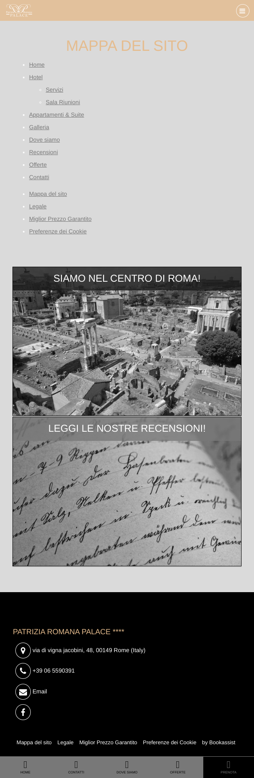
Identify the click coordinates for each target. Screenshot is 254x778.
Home (36, 64)
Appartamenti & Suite (56, 114)
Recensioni (43, 152)
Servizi (54, 89)
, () (80, 650)
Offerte (38, 164)
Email (31, 692)
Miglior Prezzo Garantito (60, 218)
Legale (38, 206)
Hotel (36, 77)
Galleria (39, 127)
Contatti (39, 177)
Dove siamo (44, 139)
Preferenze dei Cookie (58, 231)
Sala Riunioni (63, 102)
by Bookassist (218, 742)
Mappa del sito (48, 193)
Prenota (229, 766)
